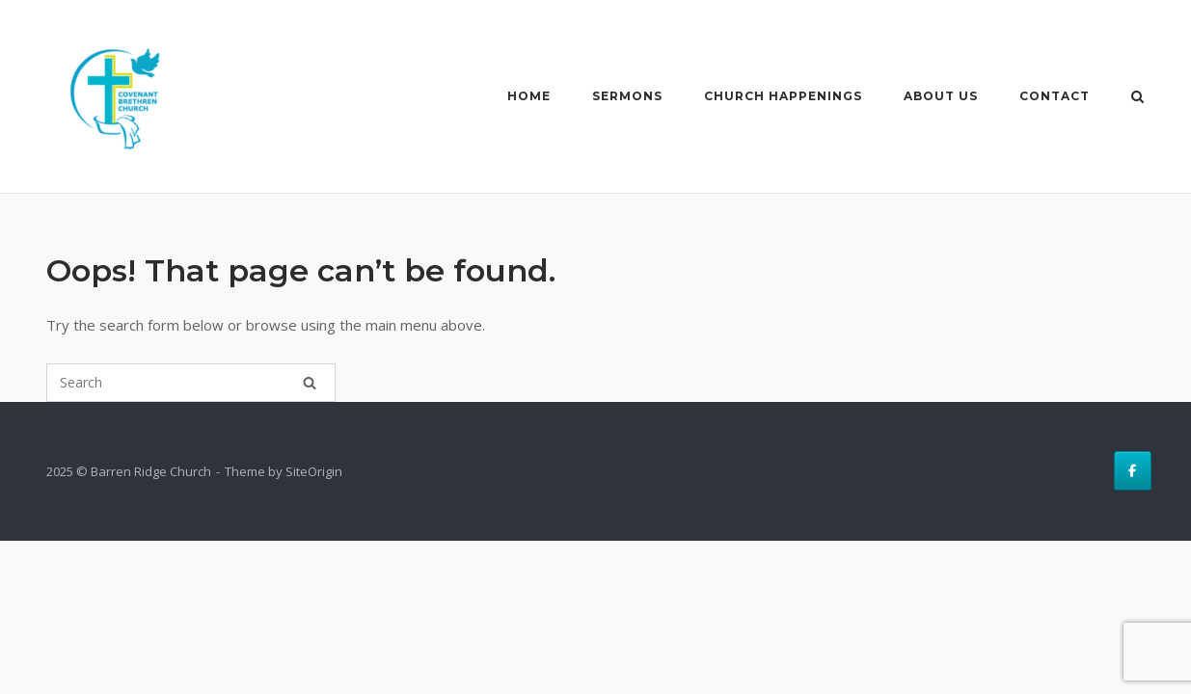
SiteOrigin (313, 471)
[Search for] (191, 382)
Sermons (627, 96)
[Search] (310, 382)
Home (529, 96)
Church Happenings (783, 96)
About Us (941, 96)
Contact (1054, 96)
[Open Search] (1137, 98)
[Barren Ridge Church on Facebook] (1132, 471)
